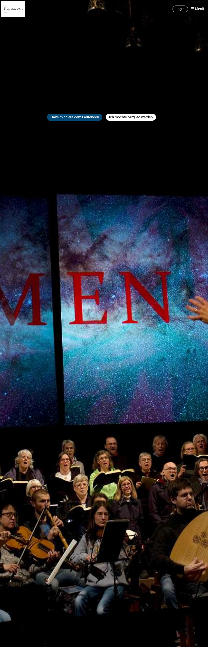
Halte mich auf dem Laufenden (74, 117)
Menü (197, 9)
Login (180, 9)
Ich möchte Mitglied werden (131, 117)
